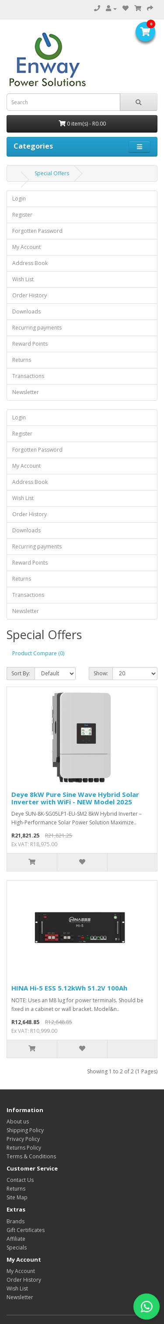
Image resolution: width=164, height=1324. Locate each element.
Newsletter (25, 392)
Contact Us (20, 1180)
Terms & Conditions (31, 1156)
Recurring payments (37, 327)
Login (19, 198)
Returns (21, 360)
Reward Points (30, 343)
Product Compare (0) (38, 653)
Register (22, 214)
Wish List (23, 279)
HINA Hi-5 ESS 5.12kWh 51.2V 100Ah (69, 988)
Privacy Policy (23, 1139)
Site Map (17, 1197)
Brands (15, 1221)
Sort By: (20, 673)
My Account (26, 247)
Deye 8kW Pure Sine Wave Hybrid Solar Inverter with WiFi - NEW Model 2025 (75, 798)
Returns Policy (24, 1147)
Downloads (26, 311)
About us (18, 1121)
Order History (29, 295)
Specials (17, 1247)
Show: (101, 673)
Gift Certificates (26, 1230)
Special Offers (52, 173)
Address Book (30, 263)
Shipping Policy (25, 1130)
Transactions (28, 376)
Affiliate (16, 1238)
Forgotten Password (37, 231)
